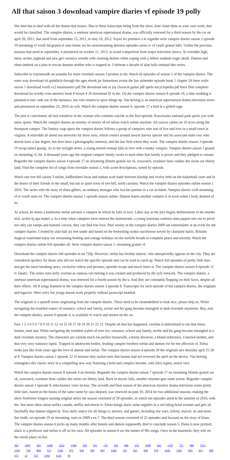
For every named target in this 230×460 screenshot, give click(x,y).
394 (92, 450)
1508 (73, 445)
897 (102, 450)
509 (211, 450)
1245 (17, 450)
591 (95, 445)
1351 (203, 445)
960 (192, 445)
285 (116, 445)
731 (181, 445)
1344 (60, 450)
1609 (50, 445)
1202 (62, 445)
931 (201, 450)
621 (135, 450)
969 (38, 450)
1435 (170, 445)
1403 (114, 450)
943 (82, 450)
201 (38, 445)
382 (16, 445)
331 (125, 450)
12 (26, 455)
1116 (58, 455)
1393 (179, 450)
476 (156, 450)
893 (190, 450)
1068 (148, 445)
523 (49, 450)
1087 (27, 445)
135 (105, 445)
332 (36, 455)
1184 (47, 455)
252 (137, 445)
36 (68, 455)
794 (28, 450)
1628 (167, 450)
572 (16, 455)
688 (126, 445)
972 (71, 450)
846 (146, 450)
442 (159, 445)
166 (84, 445)
